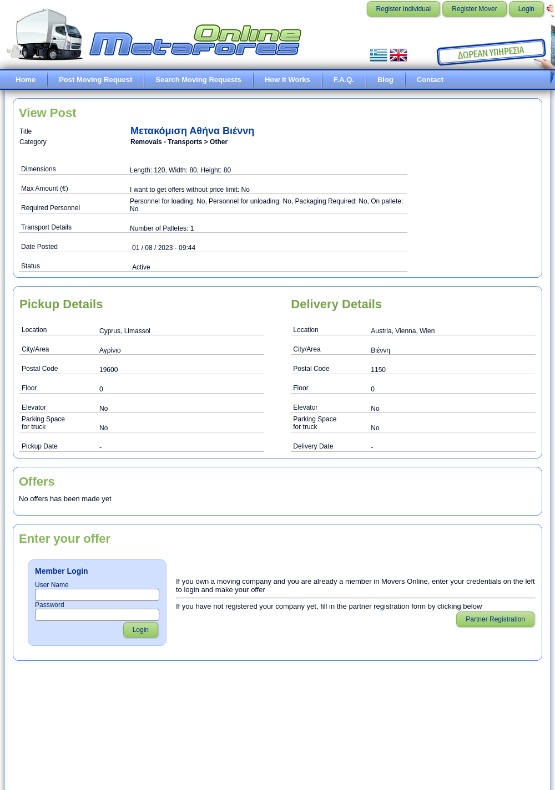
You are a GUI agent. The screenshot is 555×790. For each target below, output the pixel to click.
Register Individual (403, 9)
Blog (385, 79)
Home (26, 79)
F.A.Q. (344, 79)
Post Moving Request (95, 79)
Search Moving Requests (198, 79)
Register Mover (474, 9)
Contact (430, 79)
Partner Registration (495, 619)
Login (526, 9)
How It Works (287, 79)
